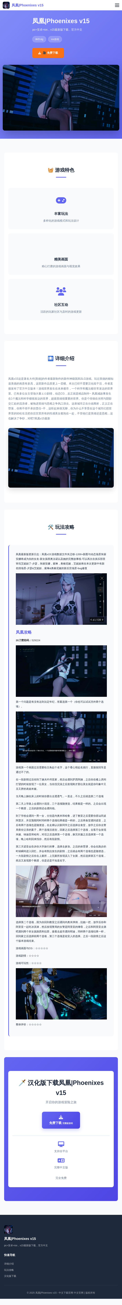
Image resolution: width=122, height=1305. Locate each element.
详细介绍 (9, 1270)
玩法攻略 (9, 1276)
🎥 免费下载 (48, 52)
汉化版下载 (10, 1282)
